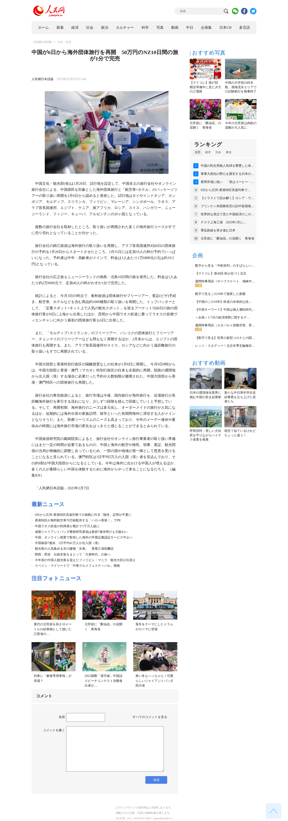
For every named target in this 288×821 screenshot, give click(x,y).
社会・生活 (64, 42)
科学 (145, 27)
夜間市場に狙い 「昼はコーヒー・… (227, 182)
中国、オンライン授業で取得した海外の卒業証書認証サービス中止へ (84, 537)
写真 (160, 27)
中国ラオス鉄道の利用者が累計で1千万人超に (67, 526)
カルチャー (125, 27)
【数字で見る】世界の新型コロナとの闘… (225, 338)
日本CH (225, 27)
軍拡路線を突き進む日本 (218, 230)
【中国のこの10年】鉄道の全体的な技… (223, 301)
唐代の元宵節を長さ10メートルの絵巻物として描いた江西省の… (53, 629)
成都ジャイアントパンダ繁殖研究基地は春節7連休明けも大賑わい (81, 531)
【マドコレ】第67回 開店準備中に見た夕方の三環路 (205, 87)
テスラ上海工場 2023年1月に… (223, 222)
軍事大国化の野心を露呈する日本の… (227, 174)
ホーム (43, 27)
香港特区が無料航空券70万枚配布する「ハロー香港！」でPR (78, 520)
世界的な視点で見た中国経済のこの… (227, 214)
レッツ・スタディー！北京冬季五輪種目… (225, 345)
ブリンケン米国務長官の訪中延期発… (227, 206)
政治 (104, 27)
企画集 (206, 27)
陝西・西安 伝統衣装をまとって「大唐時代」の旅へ (72, 554)
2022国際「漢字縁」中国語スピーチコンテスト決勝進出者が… (103, 680)
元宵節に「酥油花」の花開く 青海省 (227, 238)
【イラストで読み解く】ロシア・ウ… (227, 198)
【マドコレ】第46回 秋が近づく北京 (220, 273)
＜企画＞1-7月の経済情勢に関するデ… (222, 317)
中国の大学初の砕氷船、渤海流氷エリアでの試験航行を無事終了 (240, 87)
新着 (60, 27)
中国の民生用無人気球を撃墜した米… (227, 165)
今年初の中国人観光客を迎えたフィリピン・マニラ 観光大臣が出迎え (85, 560)
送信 (156, 779)
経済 (75, 27)
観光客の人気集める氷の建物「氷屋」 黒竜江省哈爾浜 (74, 548)
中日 (189, 27)
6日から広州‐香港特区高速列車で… (226, 190)
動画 (174, 27)
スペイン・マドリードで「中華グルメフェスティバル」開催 (77, 565)
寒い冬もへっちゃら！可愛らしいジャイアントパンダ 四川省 (155, 680)
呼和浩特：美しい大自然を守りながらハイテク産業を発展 (205, 435)
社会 (89, 27)
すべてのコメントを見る (150, 717)
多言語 (244, 27)
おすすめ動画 (208, 363)
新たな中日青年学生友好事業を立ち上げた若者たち (240, 397)
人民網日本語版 (42, 42)
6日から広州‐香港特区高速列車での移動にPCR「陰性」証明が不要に (83, 514)
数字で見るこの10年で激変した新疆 (220, 294)
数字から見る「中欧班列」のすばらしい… (225, 265)
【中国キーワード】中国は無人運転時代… (225, 309)
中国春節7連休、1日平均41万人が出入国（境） (68, 543)
